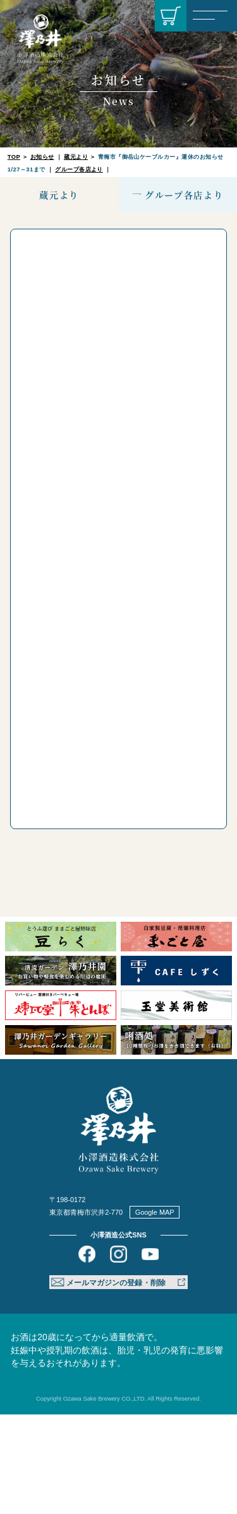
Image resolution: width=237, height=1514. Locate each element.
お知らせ (42, 157)
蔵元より (76, 157)
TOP (14, 157)
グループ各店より (79, 169)
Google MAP (154, 1312)
